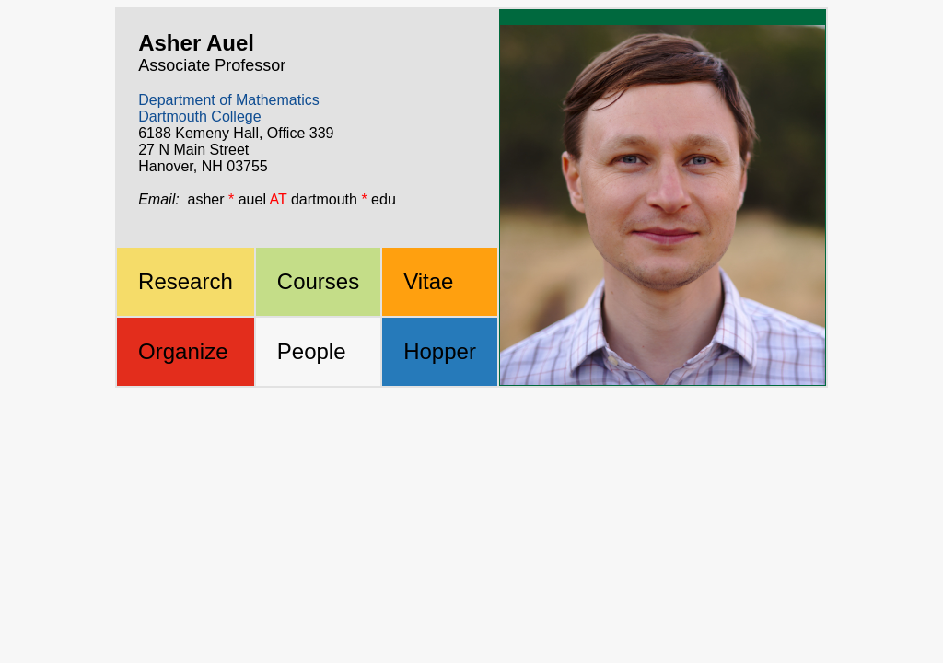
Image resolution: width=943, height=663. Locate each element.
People (311, 351)
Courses (318, 281)
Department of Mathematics (229, 100)
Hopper (439, 351)
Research (185, 281)
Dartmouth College (199, 116)
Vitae (428, 281)
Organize (182, 351)
